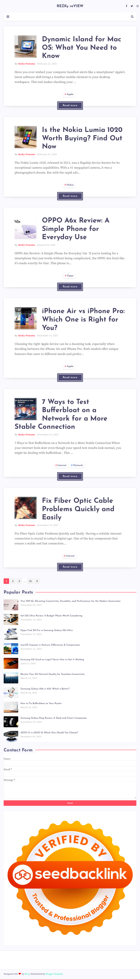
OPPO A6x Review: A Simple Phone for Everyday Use (75, 229)
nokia (70, 185)
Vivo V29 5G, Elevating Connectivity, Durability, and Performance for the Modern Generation (70, 601)
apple (70, 94)
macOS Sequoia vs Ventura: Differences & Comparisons (50, 645)
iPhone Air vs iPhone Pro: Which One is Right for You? (83, 320)
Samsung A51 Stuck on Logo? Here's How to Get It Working (52, 659)
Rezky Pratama (26, 63)
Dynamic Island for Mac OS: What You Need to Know (81, 48)
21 (30, 581)
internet (61, 465)
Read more (70, 105)
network (78, 465)
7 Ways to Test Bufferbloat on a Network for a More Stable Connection (61, 415)
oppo (70, 275)
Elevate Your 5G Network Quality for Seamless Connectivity (52, 674)
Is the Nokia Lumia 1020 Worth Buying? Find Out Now (82, 138)
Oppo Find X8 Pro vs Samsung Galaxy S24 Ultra (46, 630)
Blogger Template (54, 974)
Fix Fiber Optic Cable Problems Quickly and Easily (78, 509)
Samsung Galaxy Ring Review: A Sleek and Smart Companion (53, 718)
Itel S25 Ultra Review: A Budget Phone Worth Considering (51, 616)
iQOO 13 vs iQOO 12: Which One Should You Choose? (49, 732)
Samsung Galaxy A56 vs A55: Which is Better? (44, 689)
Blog (27, 974)
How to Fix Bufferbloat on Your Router (41, 703)
